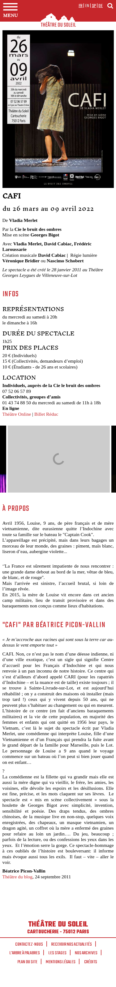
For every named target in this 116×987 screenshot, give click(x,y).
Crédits (90, 962)
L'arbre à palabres (25, 953)
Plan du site (27, 962)
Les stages (58, 953)
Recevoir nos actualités (71, 944)
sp (94, 6)
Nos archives (86, 953)
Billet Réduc (46, 414)
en (87, 6)
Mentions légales (60, 962)
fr (81, 6)
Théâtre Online (16, 414)
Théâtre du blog (17, 876)
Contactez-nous (29, 944)
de (100, 6)
